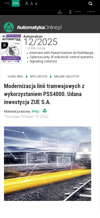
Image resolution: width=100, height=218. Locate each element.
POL (8, 3)
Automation (61, 39)
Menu (90, 27)
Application (38, 76)
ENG (16, 3)
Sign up (91, 11)
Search (90, 3)
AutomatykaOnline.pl (32, 27)
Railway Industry (66, 76)
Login (77, 11)
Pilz (35, 111)
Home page (15, 76)
